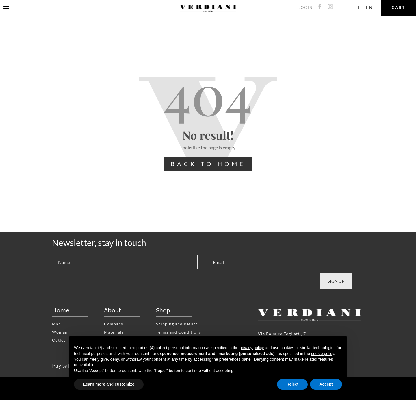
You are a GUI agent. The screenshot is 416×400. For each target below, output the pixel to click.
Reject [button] (292, 384)
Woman (60, 332)
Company (113, 323)
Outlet (58, 340)
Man (56, 323)
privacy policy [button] (251, 347)
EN (369, 7)
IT (358, 7)
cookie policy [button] (322, 353)
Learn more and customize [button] (108, 384)
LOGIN (305, 7)
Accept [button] (326, 384)
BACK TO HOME (208, 163)
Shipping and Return (177, 323)
